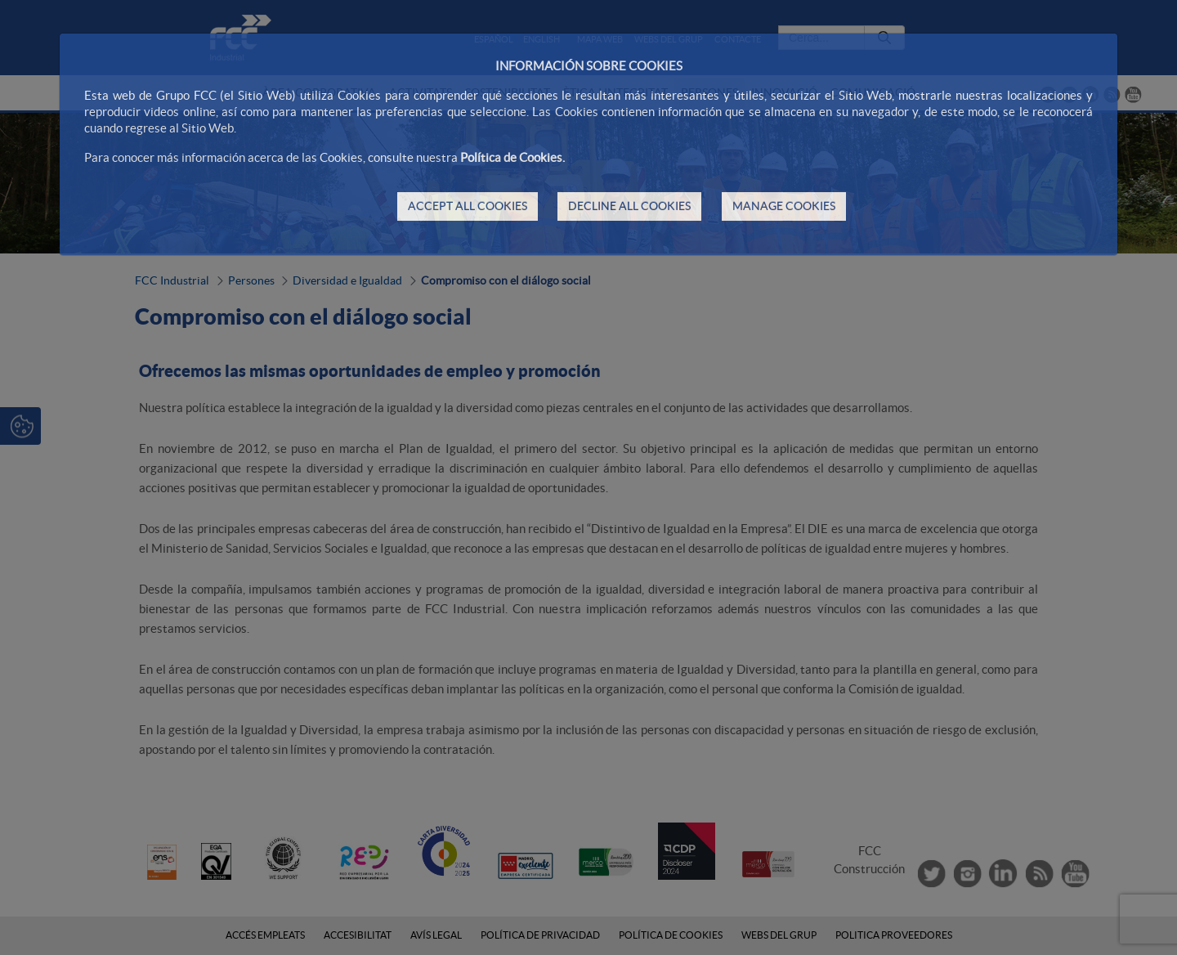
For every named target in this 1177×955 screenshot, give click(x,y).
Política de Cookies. (512, 157)
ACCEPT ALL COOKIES (467, 206)
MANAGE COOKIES (783, 206)
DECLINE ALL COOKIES (629, 206)
